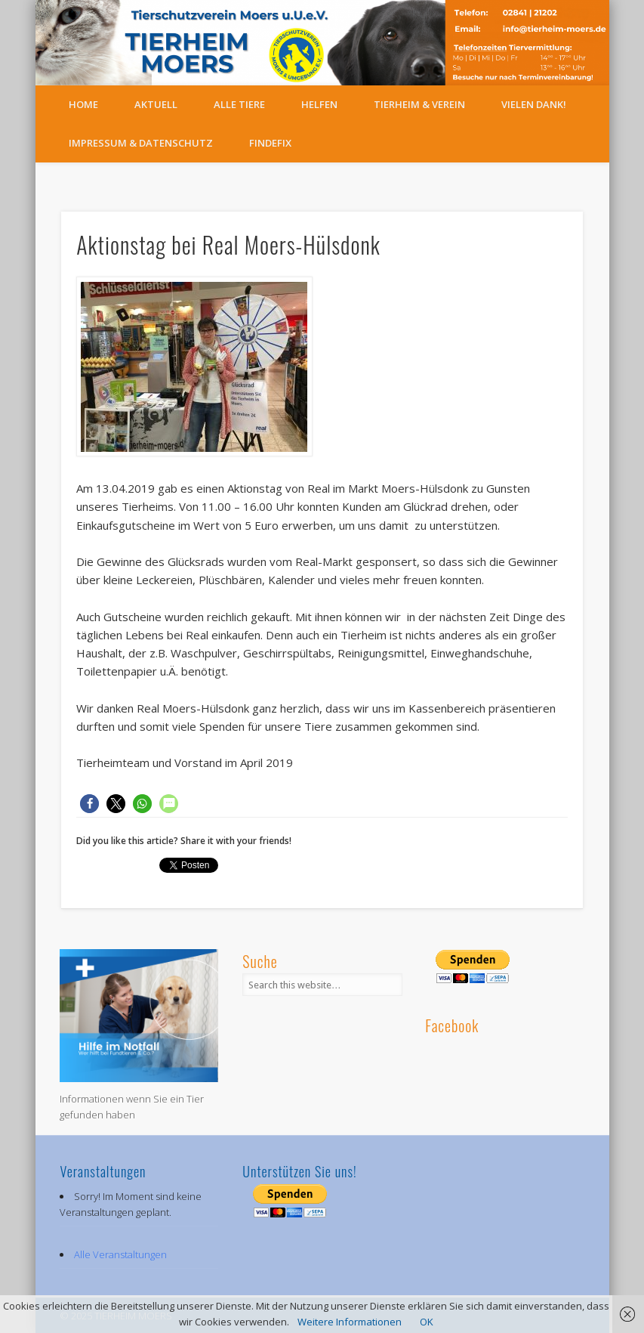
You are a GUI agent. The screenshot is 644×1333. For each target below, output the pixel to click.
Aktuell (155, 104)
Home (83, 104)
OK (426, 1321)
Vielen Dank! (533, 104)
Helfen (319, 104)
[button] (89, 803)
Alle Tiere (239, 104)
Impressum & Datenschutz (141, 143)
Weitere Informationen (349, 1321)
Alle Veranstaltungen (120, 1254)
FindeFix (270, 143)
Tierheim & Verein (419, 104)
